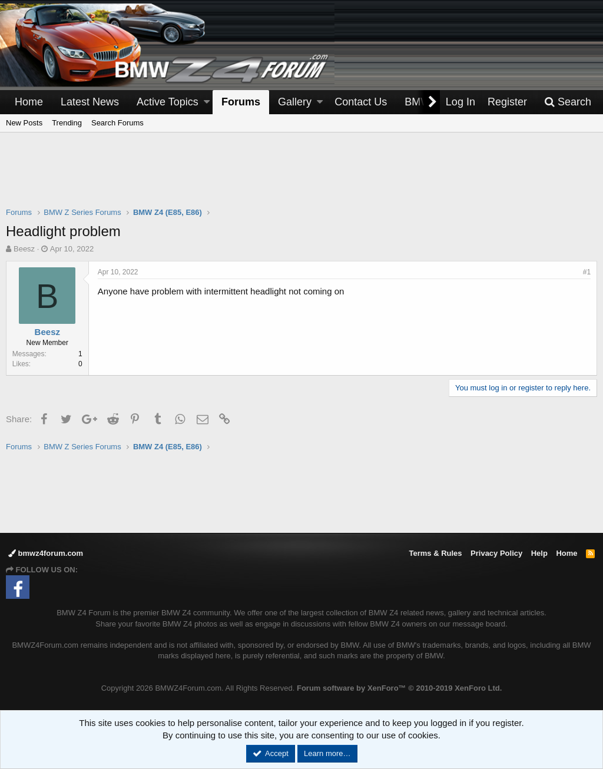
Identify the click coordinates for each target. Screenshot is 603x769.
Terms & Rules (435, 553)
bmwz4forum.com (45, 553)
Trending (67, 122)
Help (539, 553)
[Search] (567, 102)
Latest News (90, 102)
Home (29, 102)
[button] (207, 102)
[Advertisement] (301, 177)
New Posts (24, 122)
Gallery (295, 102)
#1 (587, 272)
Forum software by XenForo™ (399, 688)
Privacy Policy (496, 553)
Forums (240, 102)
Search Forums (117, 122)
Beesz (24, 248)
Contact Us (360, 102)
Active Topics (167, 102)
